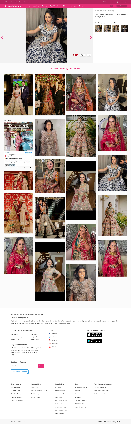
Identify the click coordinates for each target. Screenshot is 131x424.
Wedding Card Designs (100, 387)
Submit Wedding (35, 397)
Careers (77, 390)
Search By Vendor (16, 387)
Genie (81, 6)
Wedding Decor (58, 397)
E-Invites (73, 6)
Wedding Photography (60, 400)
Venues (27, 6)
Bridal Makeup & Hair (60, 394)
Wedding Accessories (60, 410)
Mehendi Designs (59, 413)
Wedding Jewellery (59, 390)
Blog (64, 6)
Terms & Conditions (81, 400)
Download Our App (16, 394)
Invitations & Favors (60, 407)
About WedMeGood (81, 387)
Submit (41, 366)
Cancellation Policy (81, 407)
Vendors (36, 6)
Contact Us (78, 394)
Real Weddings (55, 6)
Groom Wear (58, 404)
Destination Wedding (17, 400)
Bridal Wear (57, 387)
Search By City (15, 390)
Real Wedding (35, 394)
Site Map (78, 397)
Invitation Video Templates (102, 394)
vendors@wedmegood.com (19, 337)
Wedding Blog (35, 387)
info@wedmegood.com (37, 337)
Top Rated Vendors (16, 397)
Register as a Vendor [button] (20, 372)
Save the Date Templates (101, 390)
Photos (44, 6)
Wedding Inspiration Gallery (39, 390)
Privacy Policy (79, 404)
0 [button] (82, 55)
